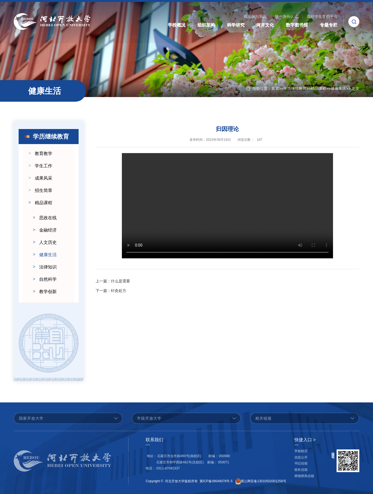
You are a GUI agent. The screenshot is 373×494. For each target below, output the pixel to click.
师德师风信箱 (304, 476)
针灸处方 (111, 292)
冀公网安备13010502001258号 (263, 481)
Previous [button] (21, 343)
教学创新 (48, 291)
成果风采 (43, 178)
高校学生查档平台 (322, 16)
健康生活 (338, 88)
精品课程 (318, 88)
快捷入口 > (305, 439)
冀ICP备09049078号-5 (216, 481)
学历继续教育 (294, 88)
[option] (49, 343)
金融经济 (48, 230)
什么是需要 (113, 283)
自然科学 (48, 279)
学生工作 (43, 165)
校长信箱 (301, 470)
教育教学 (43, 153)
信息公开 (301, 457)
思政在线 (48, 217)
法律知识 (48, 267)
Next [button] (76, 343)
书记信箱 (301, 463)
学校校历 (301, 451)
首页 (275, 88)
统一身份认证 (286, 16)
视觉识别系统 (254, 16)
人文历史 (48, 242)
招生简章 (43, 190)
